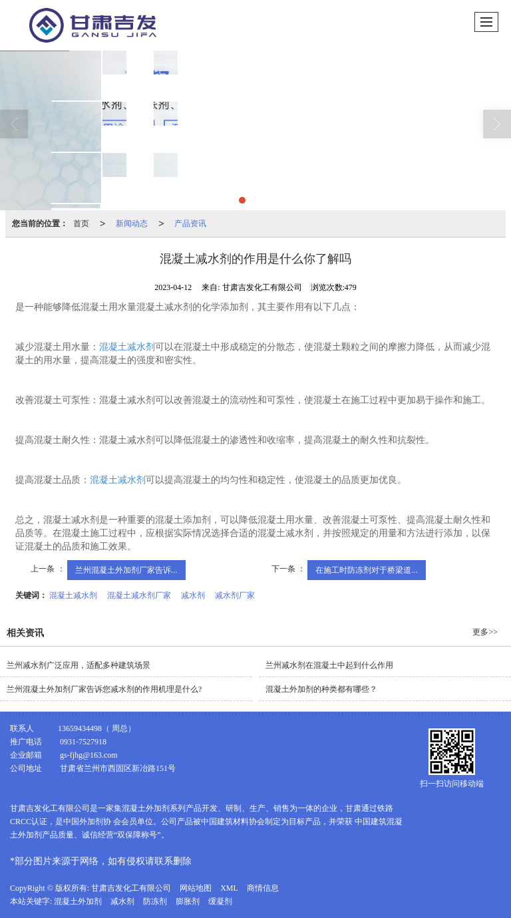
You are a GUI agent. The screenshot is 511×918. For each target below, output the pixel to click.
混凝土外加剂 (78, 901)
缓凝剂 (220, 901)
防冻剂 (155, 901)
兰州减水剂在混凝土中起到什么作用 (329, 665)
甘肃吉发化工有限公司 (131, 888)
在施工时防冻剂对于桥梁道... (366, 570)
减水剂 (193, 595)
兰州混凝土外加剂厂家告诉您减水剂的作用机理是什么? (104, 689)
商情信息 (263, 888)
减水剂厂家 (235, 595)
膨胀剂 (188, 901)
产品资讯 (190, 223)
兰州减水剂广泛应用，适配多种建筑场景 (78, 665)
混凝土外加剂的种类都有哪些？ (321, 689)
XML (229, 888)
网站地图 (196, 888)
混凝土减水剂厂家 (139, 595)
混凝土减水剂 (127, 347)
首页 (81, 223)
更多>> (485, 632)
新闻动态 (132, 223)
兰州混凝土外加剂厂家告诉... (126, 570)
